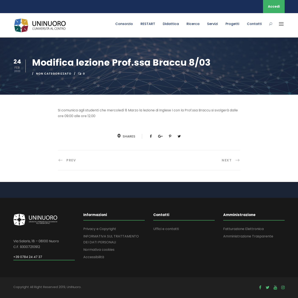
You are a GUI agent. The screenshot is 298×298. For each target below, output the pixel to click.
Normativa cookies (98, 249)
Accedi (274, 6)
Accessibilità (93, 257)
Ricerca (193, 23)
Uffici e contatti (166, 228)
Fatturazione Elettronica (243, 228)
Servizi (212, 23)
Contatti (254, 23)
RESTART (148, 23)
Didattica (171, 23)
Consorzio (124, 23)
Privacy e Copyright (99, 228)
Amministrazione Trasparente (248, 236)
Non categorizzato (53, 74)
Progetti (232, 23)
